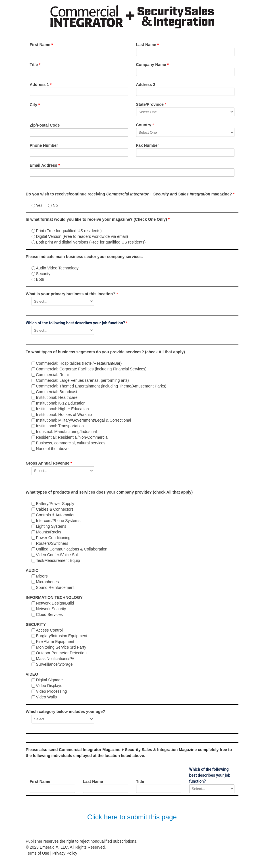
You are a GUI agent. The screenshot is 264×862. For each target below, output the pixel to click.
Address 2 (145, 84)
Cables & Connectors (55, 509)
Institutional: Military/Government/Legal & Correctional (83, 420)
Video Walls (46, 697)
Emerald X (49, 847)
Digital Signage (49, 680)
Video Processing (51, 691)
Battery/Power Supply (55, 503)
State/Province (151, 104)
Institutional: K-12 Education (61, 403)
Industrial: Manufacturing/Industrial (66, 431)
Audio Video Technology (57, 268)
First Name (41, 44)
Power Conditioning (53, 537)
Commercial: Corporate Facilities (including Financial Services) (91, 369)
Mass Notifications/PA (55, 658)
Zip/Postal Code (45, 125)
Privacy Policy (64, 853)
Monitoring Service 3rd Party (61, 647)
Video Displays (49, 685)
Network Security (51, 609)
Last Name (147, 44)
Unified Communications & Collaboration (71, 549)
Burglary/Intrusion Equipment (62, 636)
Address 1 (41, 84)
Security (43, 273)
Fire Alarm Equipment (55, 641)
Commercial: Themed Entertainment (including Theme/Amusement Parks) (101, 386)
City (35, 104)
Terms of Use (37, 853)
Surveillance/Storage (54, 664)
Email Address (45, 165)
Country (145, 125)
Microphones (47, 582)
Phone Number (44, 145)
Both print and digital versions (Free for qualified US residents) (91, 242)
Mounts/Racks (48, 532)
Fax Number (147, 145)
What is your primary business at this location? (72, 294)
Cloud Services (49, 614)
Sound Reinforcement (55, 587)
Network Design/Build (55, 603)
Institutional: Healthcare (57, 397)
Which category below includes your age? (65, 711)
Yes (39, 205)
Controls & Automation (56, 515)
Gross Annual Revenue (49, 463)
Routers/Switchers (52, 543)
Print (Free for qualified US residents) (69, 230)
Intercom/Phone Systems (58, 520)
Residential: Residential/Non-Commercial (72, 437)
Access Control (49, 630)
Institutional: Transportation (60, 426)
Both (40, 279)
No (55, 205)
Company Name (152, 64)
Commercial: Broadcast (57, 391)
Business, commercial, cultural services (70, 443)
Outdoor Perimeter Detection (61, 653)
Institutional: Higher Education (62, 409)
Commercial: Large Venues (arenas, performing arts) (82, 380)
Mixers (42, 576)
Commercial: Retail (53, 374)
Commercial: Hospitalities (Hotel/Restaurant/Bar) (79, 363)
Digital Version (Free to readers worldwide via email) (82, 236)
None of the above (52, 448)
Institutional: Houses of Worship (64, 414)
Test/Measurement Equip (58, 560)
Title (35, 64)
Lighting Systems (51, 526)
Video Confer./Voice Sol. (57, 554)
